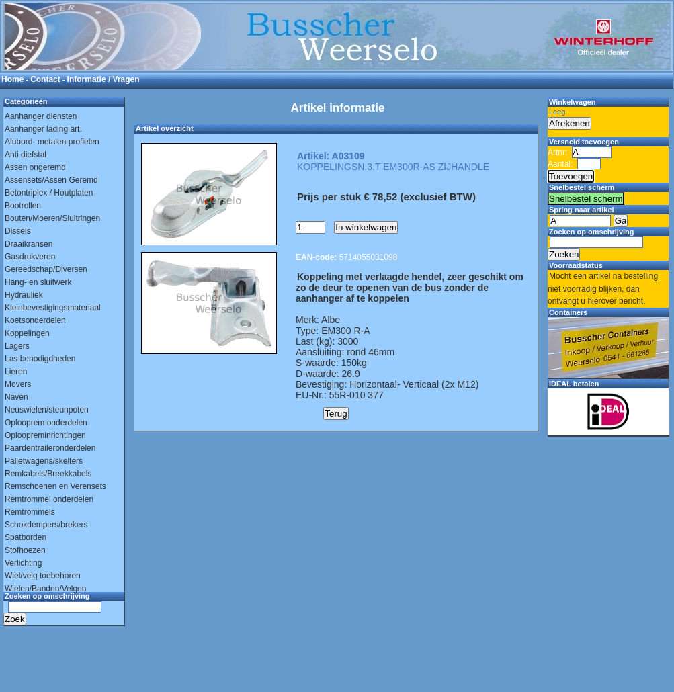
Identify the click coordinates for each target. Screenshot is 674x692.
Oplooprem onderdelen (46, 422)
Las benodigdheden (40, 358)
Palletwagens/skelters (44, 461)
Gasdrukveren (30, 256)
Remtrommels (30, 512)
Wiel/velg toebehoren (43, 575)
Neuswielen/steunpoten (47, 410)
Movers (18, 384)
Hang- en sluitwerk (38, 282)
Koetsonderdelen (35, 320)
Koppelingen (27, 333)
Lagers (17, 346)
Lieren (16, 371)
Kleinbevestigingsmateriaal (53, 307)
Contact (45, 79)
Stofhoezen (25, 550)
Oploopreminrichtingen (45, 435)
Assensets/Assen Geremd (51, 180)
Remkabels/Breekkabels (48, 473)
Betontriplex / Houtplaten (49, 193)
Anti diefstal (25, 154)
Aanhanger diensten (41, 116)
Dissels (18, 231)
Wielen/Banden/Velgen (45, 588)
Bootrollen (23, 205)
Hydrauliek (24, 295)
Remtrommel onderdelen (49, 499)
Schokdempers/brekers (46, 524)
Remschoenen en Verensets (55, 486)
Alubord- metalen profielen (52, 141)
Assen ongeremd (35, 167)
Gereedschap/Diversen (46, 269)
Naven (16, 397)
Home (12, 79)
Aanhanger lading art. (43, 129)
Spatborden (25, 537)
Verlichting (23, 563)
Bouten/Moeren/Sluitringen (52, 218)
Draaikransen (28, 244)
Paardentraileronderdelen (50, 448)
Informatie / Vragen (103, 79)
